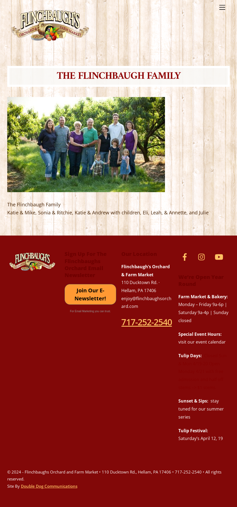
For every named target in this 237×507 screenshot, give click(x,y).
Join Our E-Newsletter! (90, 294)
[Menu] (222, 7)
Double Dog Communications (49, 486)
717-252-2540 (146, 322)
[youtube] (220, 256)
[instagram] (202, 256)
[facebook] (185, 256)
